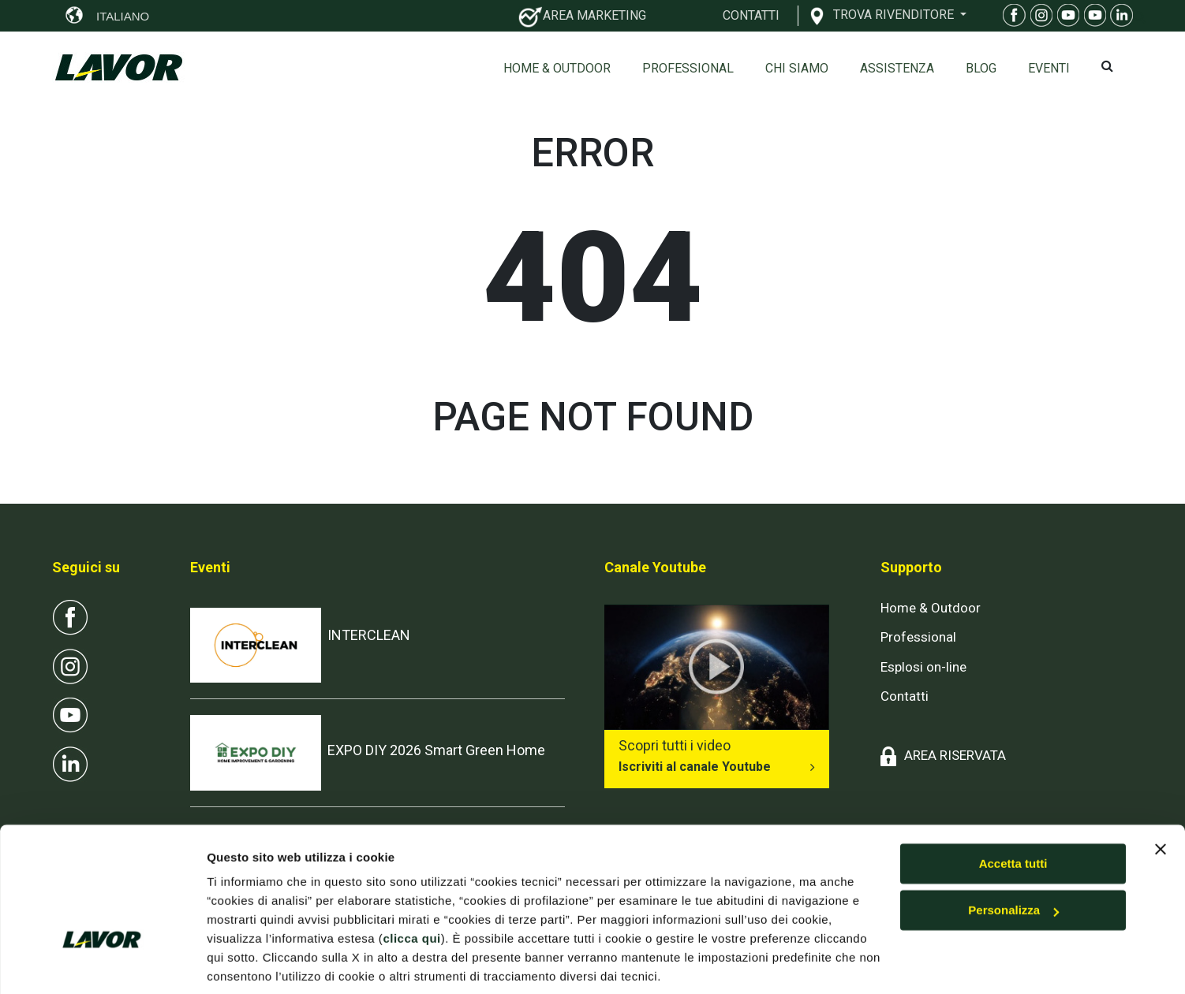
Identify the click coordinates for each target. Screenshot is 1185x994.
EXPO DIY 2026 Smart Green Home (436, 750)
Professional (688, 68)
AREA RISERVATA (955, 755)
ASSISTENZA (897, 68)
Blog (981, 68)
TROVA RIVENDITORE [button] (895, 14)
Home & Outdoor (557, 68)
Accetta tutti (1013, 806)
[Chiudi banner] (1160, 792)
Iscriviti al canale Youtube (695, 766)
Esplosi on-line (923, 667)
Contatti (904, 696)
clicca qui (411, 881)
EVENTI (1049, 68)
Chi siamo (796, 68)
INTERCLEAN (368, 635)
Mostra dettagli (249, 963)
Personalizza (1013, 853)
